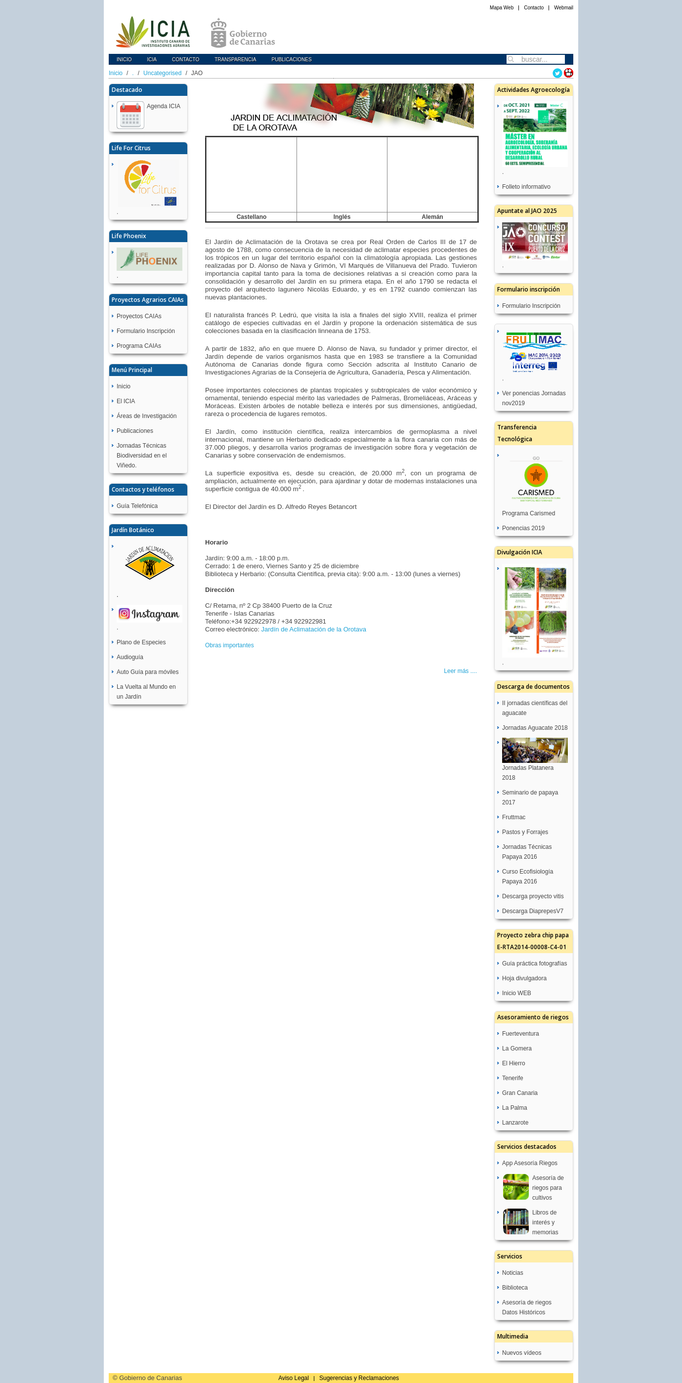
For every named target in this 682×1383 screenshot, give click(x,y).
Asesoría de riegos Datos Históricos (527, 1307)
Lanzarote (515, 1122)
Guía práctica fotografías (534, 963)
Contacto (534, 7)
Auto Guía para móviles (147, 672)
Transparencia (235, 59)
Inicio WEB (516, 993)
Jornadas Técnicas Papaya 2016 (527, 851)
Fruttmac (513, 817)
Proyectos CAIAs (139, 316)
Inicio (124, 59)
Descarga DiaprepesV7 (532, 911)
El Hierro (513, 1063)
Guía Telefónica (137, 506)
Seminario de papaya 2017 (530, 797)
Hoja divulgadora (524, 978)
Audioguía (130, 657)
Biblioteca (515, 1287)
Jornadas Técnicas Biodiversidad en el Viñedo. (142, 455)
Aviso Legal (293, 1378)
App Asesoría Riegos (529, 1163)
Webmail (563, 7)
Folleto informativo (526, 186)
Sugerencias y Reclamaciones (359, 1378)
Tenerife (512, 1078)
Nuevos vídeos (521, 1352)
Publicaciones (291, 59)
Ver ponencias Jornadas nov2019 (534, 398)
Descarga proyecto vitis (533, 896)
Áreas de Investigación (146, 416)
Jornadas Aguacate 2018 (535, 727)
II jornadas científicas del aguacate (534, 708)
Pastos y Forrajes (525, 832)
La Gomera (517, 1048)
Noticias (512, 1272)
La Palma (514, 1107)
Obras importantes (229, 645)
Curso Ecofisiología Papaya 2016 (527, 876)
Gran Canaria (520, 1093)
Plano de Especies (141, 642)
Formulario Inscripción (146, 331)
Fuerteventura (520, 1033)
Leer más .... (460, 671)
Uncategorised (162, 73)
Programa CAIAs (139, 345)
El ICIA (126, 401)
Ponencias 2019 (523, 528)
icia (152, 59)
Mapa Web (501, 7)
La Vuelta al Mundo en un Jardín (146, 691)
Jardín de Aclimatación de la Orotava (313, 629)
